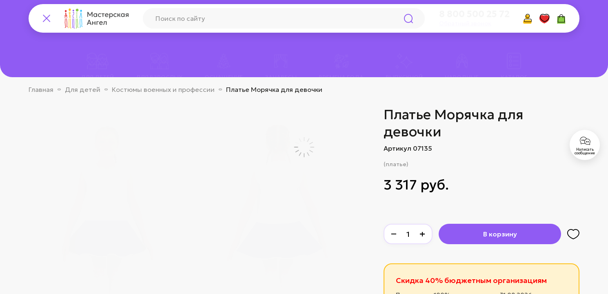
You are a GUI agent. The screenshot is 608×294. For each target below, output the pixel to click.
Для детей (82, 89)
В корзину (500, 234)
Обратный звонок (465, 23)
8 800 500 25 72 (474, 14)
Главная (41, 89)
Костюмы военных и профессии (163, 89)
